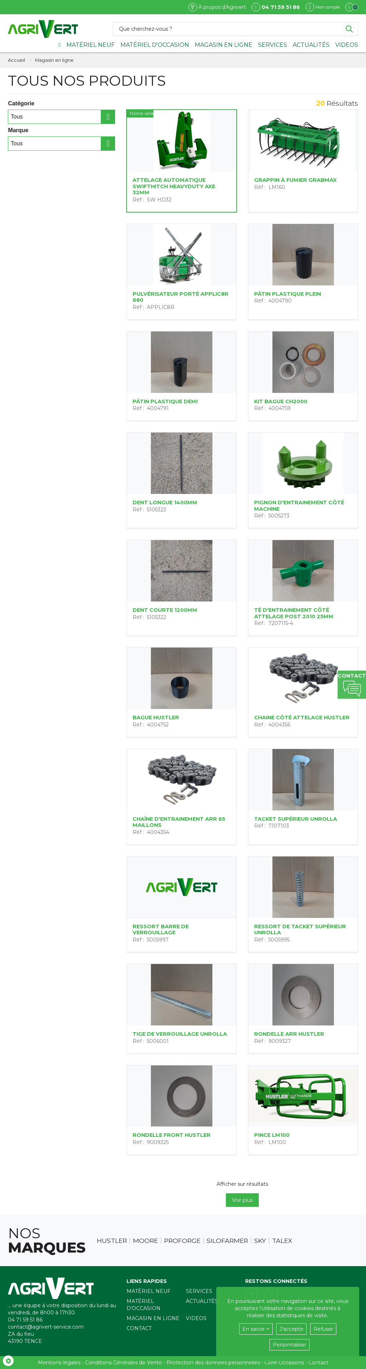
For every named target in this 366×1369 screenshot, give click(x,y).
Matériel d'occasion (154, 44)
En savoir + (255, 1329)
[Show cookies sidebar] (8, 1360)
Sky (260, 1241)
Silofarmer (227, 1241)
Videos (346, 44)
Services (272, 44)
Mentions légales (59, 1362)
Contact (139, 1328)
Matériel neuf (90, 44)
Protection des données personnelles (213, 1362)
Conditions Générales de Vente (123, 1362)
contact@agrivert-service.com (46, 1327)
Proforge (182, 1241)
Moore (145, 1241)
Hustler (112, 1241)
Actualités (311, 44)
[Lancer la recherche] (349, 29)
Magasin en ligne (223, 44)
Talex (282, 1241)
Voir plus (242, 1200)
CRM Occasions (284, 1362)
